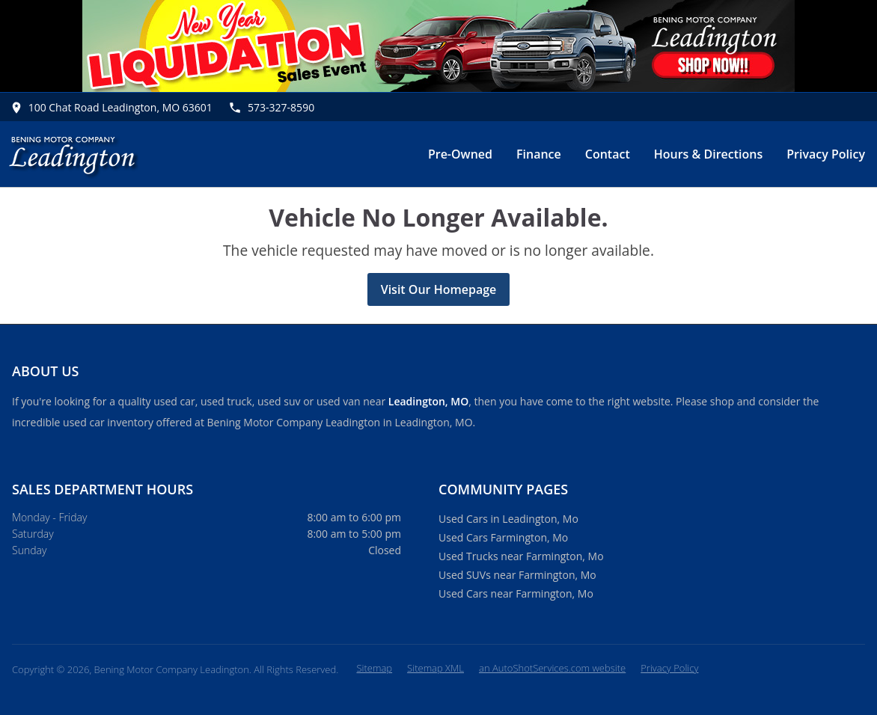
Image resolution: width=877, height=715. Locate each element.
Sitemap (374, 668)
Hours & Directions (708, 154)
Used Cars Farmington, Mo (503, 537)
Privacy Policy (825, 154)
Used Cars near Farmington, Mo (515, 593)
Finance (538, 154)
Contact (607, 154)
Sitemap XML (435, 668)
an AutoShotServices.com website (552, 668)
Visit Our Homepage (439, 289)
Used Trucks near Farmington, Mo (521, 556)
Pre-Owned (460, 154)
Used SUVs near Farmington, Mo (517, 575)
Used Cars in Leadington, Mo (508, 519)
